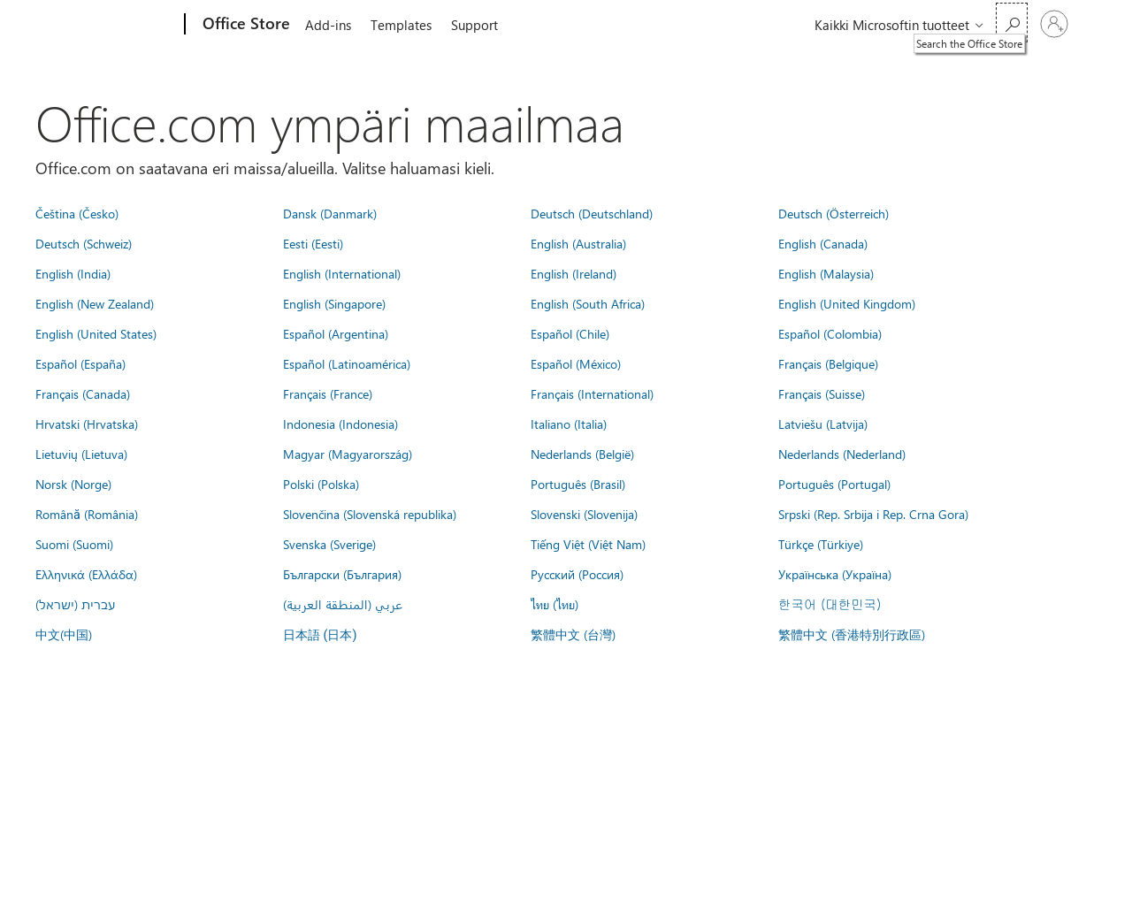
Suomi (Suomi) (74, 544)
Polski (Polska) (321, 484)
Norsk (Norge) (73, 484)
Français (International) (592, 393)
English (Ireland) (573, 273)
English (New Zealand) (94, 303)
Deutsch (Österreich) (833, 213)
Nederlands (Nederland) (842, 453)
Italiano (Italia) (569, 423)
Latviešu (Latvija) (823, 423)
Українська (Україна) (834, 574)
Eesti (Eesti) (313, 243)
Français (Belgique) (828, 363)
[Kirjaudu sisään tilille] (1054, 24)
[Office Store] (244, 25)
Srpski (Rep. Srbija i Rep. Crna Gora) (873, 514)
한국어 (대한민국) (829, 604)
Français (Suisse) (821, 393)
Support (474, 25)
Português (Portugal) (834, 484)
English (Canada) (823, 243)
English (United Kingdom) (846, 303)
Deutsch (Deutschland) (592, 213)
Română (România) (86, 514)
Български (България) (342, 574)
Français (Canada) (82, 393)
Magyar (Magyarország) (347, 453)
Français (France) (327, 393)
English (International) (342, 273)
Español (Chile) (570, 333)
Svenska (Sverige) (329, 544)
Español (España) (80, 363)
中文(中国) (63, 634)
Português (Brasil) (578, 484)
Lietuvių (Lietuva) (81, 453)
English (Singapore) (334, 303)
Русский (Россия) (577, 574)
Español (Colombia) (830, 333)
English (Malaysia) (826, 273)
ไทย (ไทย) (554, 604)
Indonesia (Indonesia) (340, 423)
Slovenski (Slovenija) (584, 514)
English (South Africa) (588, 303)
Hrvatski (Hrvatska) (86, 423)
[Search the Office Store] (1012, 22)
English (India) (73, 273)
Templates (401, 25)
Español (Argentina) (335, 333)
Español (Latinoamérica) (346, 363)
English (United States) (96, 333)
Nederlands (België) (582, 453)
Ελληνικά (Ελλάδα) (86, 574)
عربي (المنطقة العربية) (342, 604)
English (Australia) (578, 243)
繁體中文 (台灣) (573, 634)
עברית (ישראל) (75, 604)
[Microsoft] (117, 25)
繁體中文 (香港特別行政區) (851, 634)
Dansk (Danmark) (330, 213)
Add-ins (328, 25)
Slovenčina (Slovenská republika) (369, 514)
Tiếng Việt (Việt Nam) (588, 544)
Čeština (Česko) (77, 213)
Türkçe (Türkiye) (820, 544)
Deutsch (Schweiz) (83, 243)
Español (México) (576, 363)
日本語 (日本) (320, 635)
